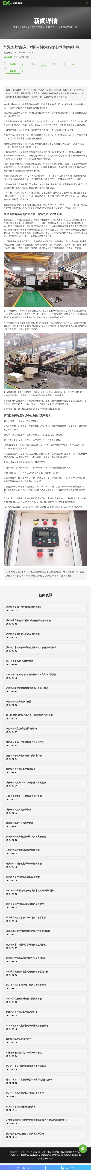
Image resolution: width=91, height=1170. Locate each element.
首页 (15, 27)
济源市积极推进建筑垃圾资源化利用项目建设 (27, 688)
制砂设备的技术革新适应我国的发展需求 (25, 904)
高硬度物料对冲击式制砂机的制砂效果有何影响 (28, 931)
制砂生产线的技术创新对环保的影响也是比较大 (28, 971)
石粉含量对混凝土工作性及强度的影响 (24, 796)
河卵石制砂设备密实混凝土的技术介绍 (24, 755)
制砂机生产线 (53, 1152)
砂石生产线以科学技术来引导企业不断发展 (26, 917)
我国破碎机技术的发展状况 (18, 809)
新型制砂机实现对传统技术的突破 (21, 728)
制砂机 (13, 64)
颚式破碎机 (66, 1155)
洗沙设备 (56, 1155)
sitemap (49, 1158)
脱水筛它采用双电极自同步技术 (20, 1107)
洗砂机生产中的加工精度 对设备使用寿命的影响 (28, 620)
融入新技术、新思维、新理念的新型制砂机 (26, 944)
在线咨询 (23, 1167)
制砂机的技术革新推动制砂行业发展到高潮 (26, 958)
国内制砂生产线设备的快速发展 (20, 769)
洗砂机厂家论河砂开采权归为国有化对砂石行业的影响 (31, 647)
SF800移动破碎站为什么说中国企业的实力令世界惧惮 (31, 674)
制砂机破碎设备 (67, 1152)
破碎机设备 (41, 1152)
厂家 (53, 64)
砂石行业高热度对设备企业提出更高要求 (25, 1093)
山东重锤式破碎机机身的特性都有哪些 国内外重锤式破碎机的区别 (36, 1120)
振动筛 (75, 1155)
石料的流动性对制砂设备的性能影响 (23, 850)
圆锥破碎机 (46, 1155)
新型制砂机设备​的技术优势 (18, 701)
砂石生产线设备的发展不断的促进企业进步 (26, 985)
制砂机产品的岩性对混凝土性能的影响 (24, 998)
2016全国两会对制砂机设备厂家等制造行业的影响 (29, 715)
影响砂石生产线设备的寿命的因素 (21, 1012)
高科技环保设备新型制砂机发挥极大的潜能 (26, 836)
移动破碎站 (35, 1155)
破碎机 (13, 71)
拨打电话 (68, 1167)
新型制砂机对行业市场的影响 (19, 823)
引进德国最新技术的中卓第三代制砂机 (24, 1052)
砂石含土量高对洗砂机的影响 (19, 661)
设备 (33, 64)
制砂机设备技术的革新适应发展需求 (23, 877)
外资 (74, 64)
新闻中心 (23, 27)
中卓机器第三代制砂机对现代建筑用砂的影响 (27, 1025)
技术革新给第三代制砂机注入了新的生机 (25, 742)
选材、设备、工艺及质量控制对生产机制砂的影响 (29, 1079)
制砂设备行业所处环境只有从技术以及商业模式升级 (30, 890)
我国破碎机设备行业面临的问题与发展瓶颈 (26, 782)
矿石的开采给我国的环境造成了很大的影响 (26, 1066)
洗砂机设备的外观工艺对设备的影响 (23, 634)
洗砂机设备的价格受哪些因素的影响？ (24, 607)
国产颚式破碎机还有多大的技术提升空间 (25, 1134)
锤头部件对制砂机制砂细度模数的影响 (24, 863)
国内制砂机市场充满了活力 (18, 1039)
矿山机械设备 (23, 1155)
